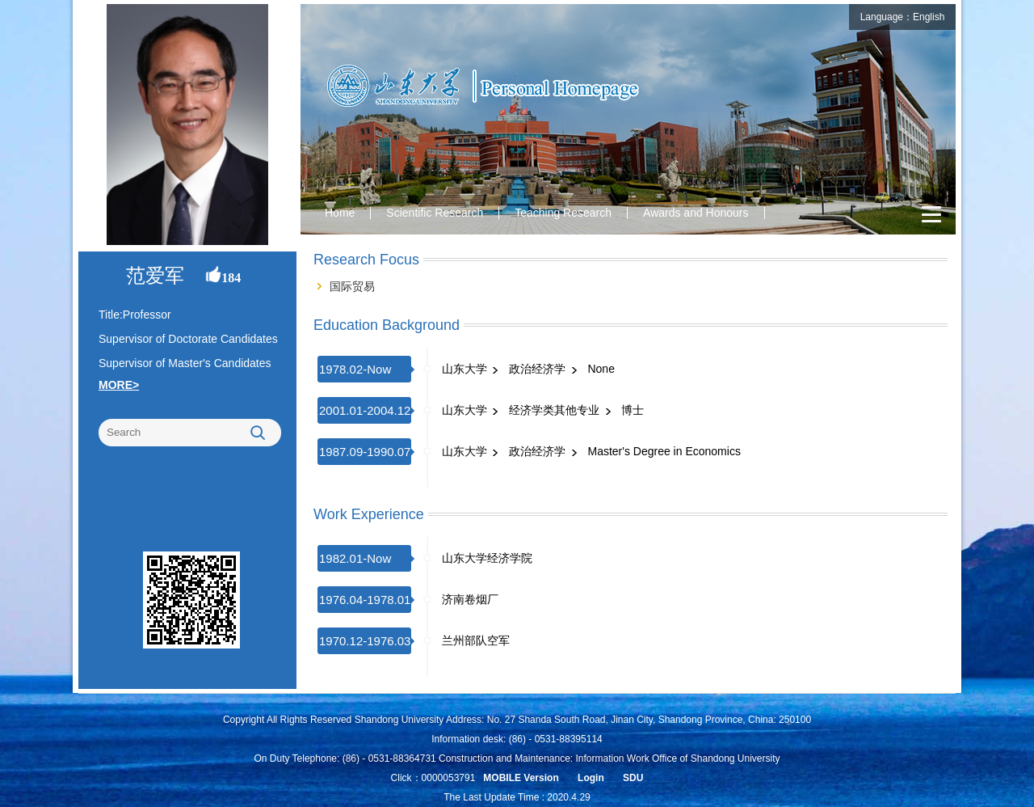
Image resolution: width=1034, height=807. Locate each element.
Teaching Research (563, 212)
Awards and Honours (695, 212)
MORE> (119, 384)
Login (591, 778)
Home (340, 212)
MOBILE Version (520, 778)
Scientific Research (434, 212)
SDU (633, 778)
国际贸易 (352, 286)
